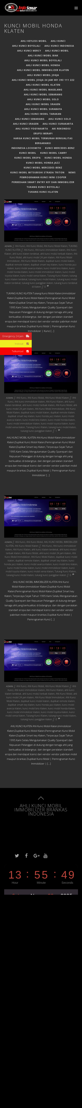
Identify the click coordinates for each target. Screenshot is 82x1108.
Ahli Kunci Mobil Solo (43, 99)
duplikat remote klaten (17, 264)
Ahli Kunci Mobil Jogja (43, 75)
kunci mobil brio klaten (56, 268)
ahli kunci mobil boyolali (43, 60)
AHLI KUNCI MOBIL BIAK (43, 55)
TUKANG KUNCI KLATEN (43, 191)
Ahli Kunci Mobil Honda (43, 65)
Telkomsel (22, 351)
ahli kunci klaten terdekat (25, 253)
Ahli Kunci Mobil (57, 50)
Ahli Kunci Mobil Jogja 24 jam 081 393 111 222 (43, 79)
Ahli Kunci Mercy (29, 50)
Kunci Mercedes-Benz (60, 148)
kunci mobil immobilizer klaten (45, 272)
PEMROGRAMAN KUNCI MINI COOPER (43, 177)
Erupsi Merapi (43, 133)
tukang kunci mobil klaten (42, 279)
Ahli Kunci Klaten (54, 401)
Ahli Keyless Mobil (34, 40)
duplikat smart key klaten (44, 264)
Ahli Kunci (58, 40)
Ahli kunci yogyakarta (32, 128)
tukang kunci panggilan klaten (37, 283)
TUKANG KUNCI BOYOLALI (43, 187)
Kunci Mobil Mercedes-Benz (43, 167)
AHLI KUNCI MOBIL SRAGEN (43, 104)
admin (8, 246)
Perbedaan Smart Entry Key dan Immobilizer (43, 182)
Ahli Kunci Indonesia (59, 45)
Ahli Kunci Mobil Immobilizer (49, 408)
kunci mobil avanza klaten (29, 268)
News (72, 172)
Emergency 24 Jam (17, 336)
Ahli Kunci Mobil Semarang (43, 94)
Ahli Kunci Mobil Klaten (43, 84)
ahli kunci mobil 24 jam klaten (39, 257)
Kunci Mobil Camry (53, 152)
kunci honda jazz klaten (48, 416)
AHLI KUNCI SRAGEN (26, 123)
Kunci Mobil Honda (58, 157)
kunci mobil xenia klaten (33, 275)
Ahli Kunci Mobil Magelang (43, 89)
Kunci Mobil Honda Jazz (43, 162)
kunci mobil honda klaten (61, 419)
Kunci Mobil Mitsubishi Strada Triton (37, 172)
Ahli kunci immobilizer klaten (50, 249)
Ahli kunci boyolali (26, 45)
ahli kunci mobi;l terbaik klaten (56, 253)
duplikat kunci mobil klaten (60, 260)
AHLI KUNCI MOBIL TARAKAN (43, 113)
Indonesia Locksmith (26, 148)
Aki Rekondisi (61, 128)
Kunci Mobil (27, 152)
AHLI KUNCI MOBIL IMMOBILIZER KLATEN (43, 70)
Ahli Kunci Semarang (29, 118)
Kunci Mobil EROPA (27, 157)
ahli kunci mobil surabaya (43, 109)
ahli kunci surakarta (58, 123)
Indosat (23, 343)
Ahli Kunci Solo (59, 118)
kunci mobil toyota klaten (54, 423)
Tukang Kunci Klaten (57, 275)
